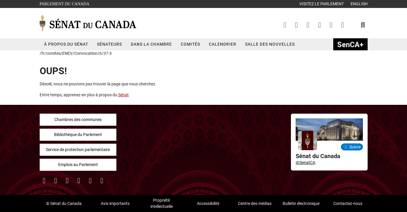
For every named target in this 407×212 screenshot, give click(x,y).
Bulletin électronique (301, 203)
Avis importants (115, 203)
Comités (190, 44)
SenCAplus (350, 44)
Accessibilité (208, 203)
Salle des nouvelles (270, 44)
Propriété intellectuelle (161, 203)
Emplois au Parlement (78, 164)
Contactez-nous (347, 203)
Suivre (352, 147)
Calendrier (222, 44)
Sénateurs (109, 44)
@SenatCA (305, 162)
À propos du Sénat (66, 44)
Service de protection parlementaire (78, 149)
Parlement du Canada (66, 3)
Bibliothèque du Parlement (78, 134)
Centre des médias (255, 203)
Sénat (123, 94)
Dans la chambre (151, 44)
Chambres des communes (78, 119)
